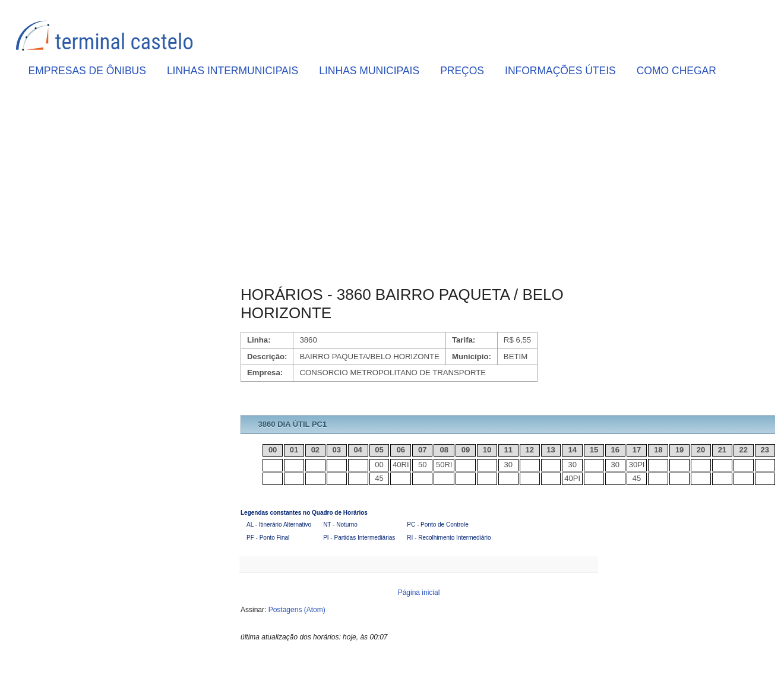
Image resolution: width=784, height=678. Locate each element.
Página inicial (419, 592)
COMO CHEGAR (676, 71)
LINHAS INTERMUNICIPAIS (232, 71)
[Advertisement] (419, 185)
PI (640, 464)
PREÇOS (462, 71)
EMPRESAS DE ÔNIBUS (87, 71)
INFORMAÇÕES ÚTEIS (560, 71)
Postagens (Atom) (296, 610)
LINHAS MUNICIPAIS (369, 71)
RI (405, 464)
